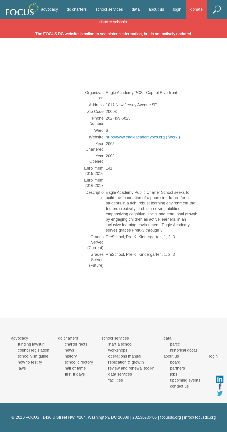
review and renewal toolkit (131, 368)
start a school (120, 344)
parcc (175, 344)
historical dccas (184, 350)
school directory (79, 362)
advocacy (49, 9)
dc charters (77, 9)
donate (196, 9)
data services (120, 374)
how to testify (30, 362)
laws (22, 368)
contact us (179, 386)
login (177, 9)
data (136, 9)
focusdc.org (170, 417)
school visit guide (33, 356)
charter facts (76, 344)
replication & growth (126, 362)
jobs (173, 374)
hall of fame (75, 368)
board (175, 362)
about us (156, 9)
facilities (115, 380)
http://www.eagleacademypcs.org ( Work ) (143, 137)
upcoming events (185, 380)
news (69, 350)
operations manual (124, 356)
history (71, 356)
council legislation (33, 350)
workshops (117, 350)
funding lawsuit (31, 344)
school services (109, 9)
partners (177, 368)
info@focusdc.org (200, 417)
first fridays (75, 374)
